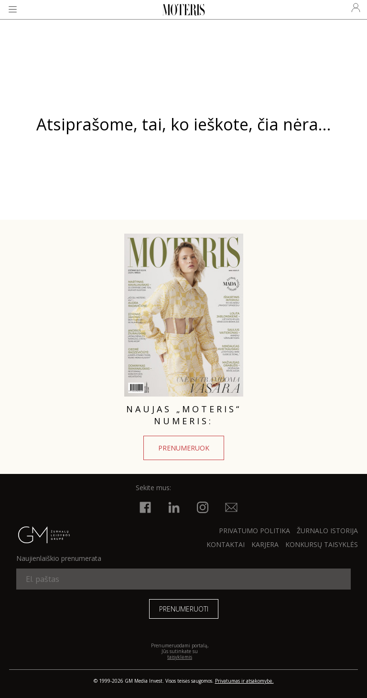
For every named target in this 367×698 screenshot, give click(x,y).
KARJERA (265, 544)
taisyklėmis (179, 657)
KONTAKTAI (225, 544)
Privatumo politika (254, 530)
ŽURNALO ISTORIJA (327, 530)
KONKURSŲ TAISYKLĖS (321, 544)
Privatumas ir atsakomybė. (244, 680)
